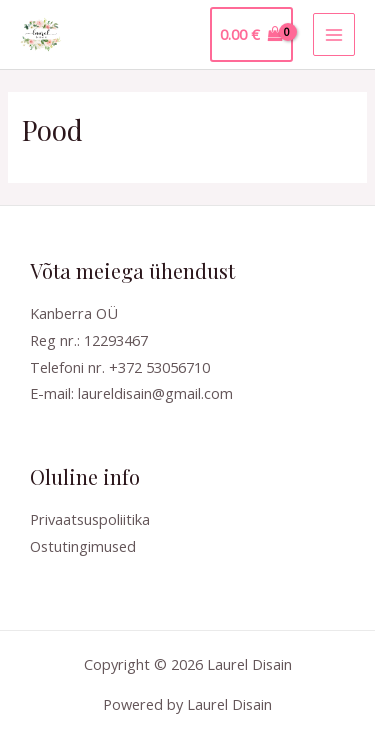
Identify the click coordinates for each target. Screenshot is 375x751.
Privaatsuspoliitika (90, 519)
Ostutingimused (83, 546)
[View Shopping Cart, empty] (251, 34)
